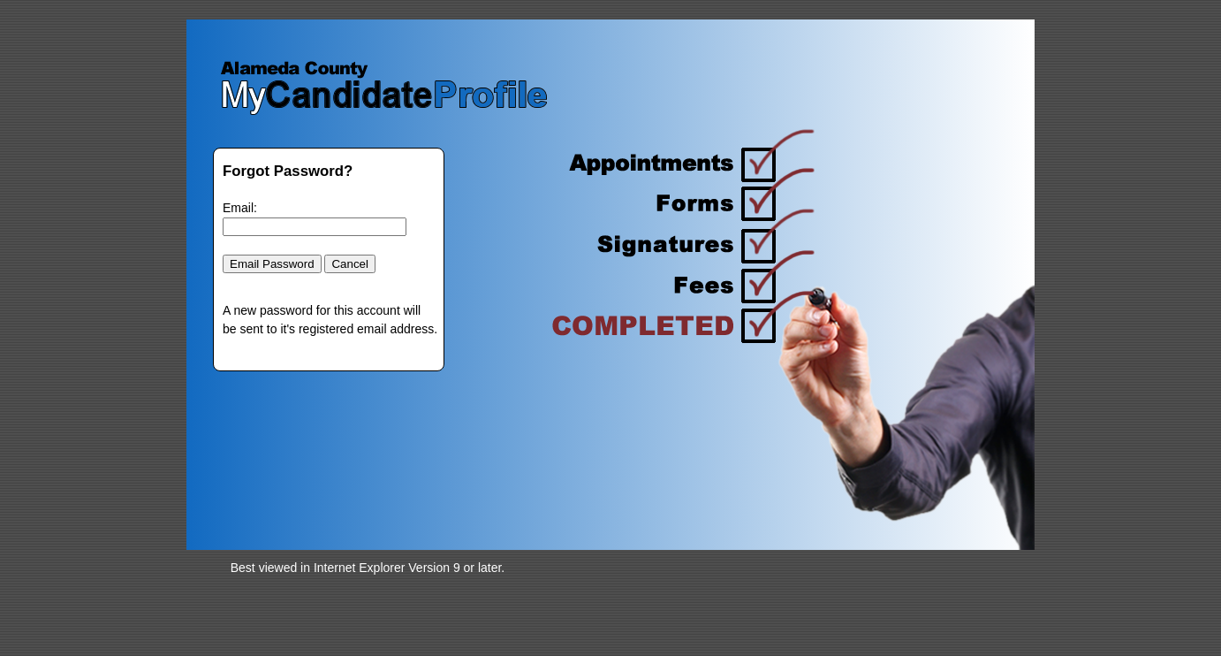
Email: (240, 208)
